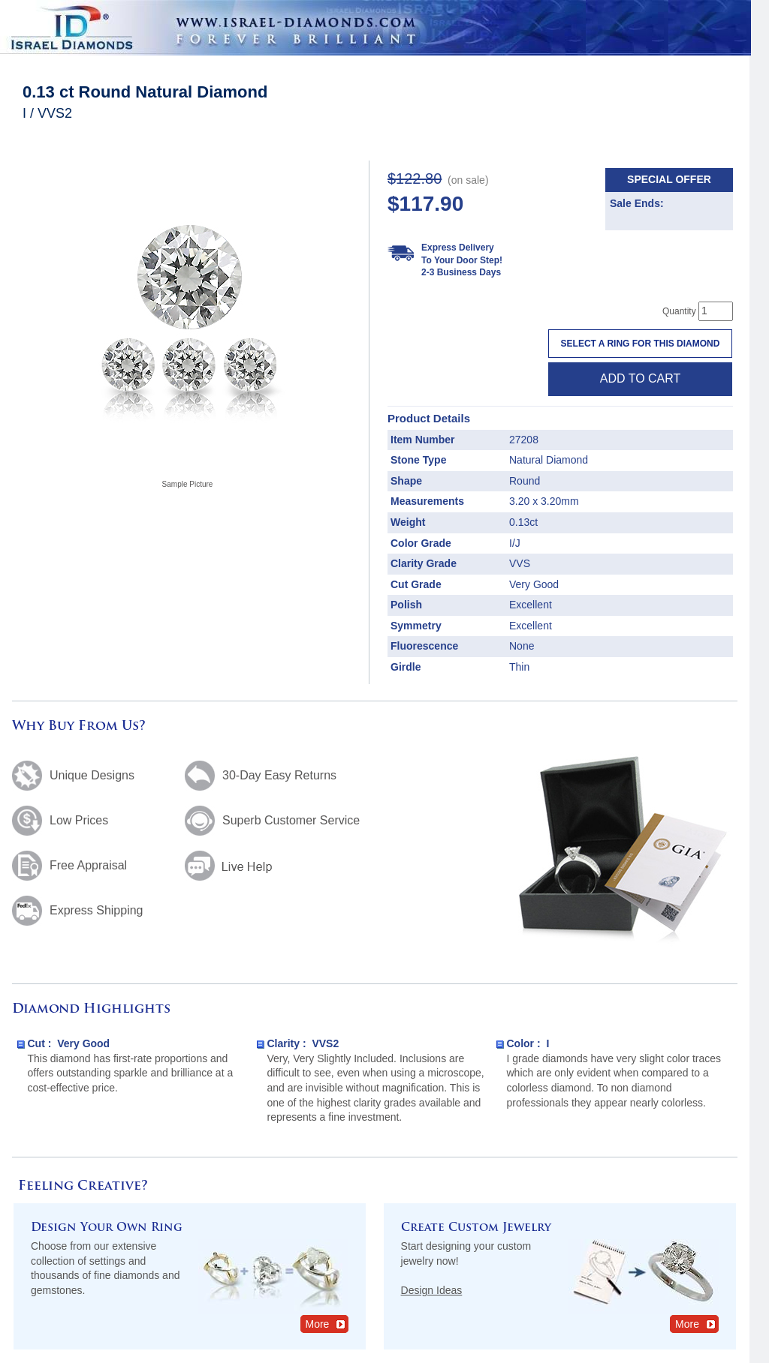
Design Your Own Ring (106, 1228)
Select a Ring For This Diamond (640, 343)
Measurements (427, 501)
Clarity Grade (424, 563)
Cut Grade (416, 584)
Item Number (423, 440)
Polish (406, 605)
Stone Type (418, 460)
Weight (408, 522)
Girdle (406, 667)
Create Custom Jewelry (476, 1228)
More (326, 1323)
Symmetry (416, 626)
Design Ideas (432, 1290)
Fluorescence (424, 646)
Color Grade (421, 543)
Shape (406, 481)
